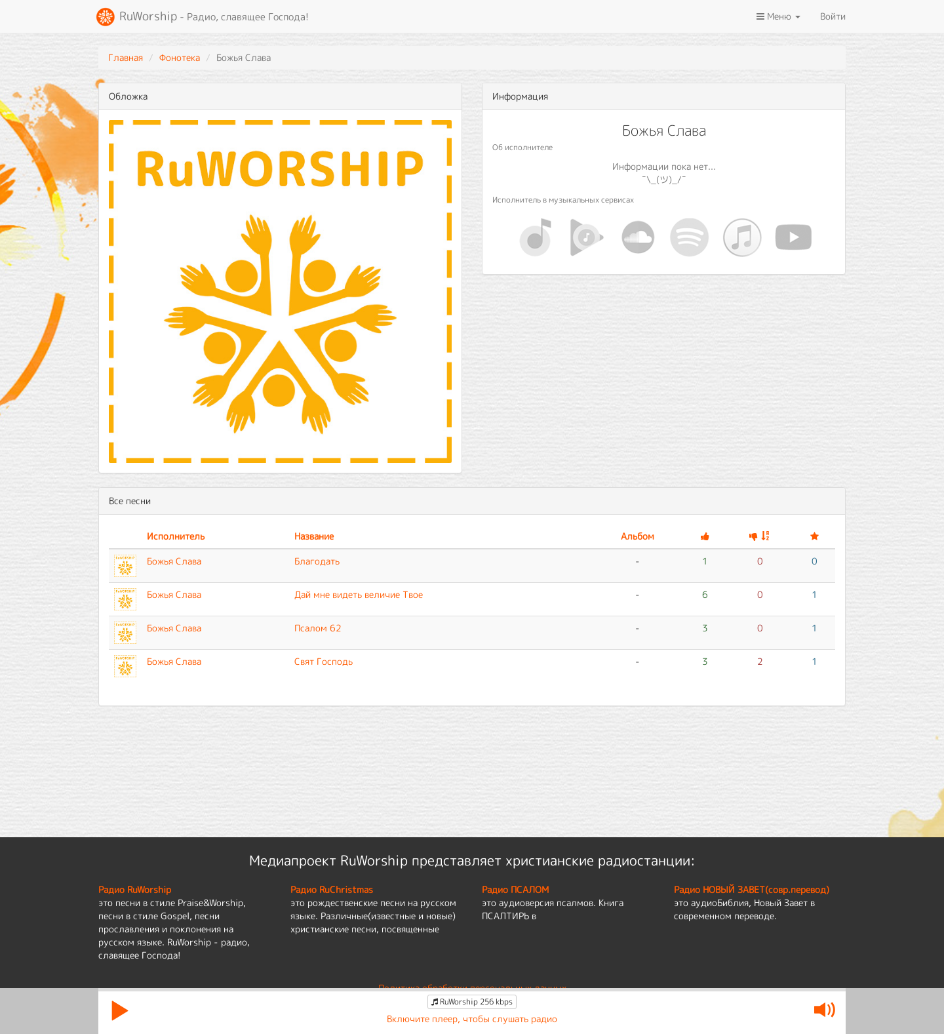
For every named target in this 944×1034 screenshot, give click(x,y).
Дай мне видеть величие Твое (358, 594)
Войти (833, 16)
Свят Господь (323, 661)
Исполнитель (176, 536)
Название (314, 536)
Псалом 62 (318, 628)
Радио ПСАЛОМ (515, 889)
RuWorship (202, 17)
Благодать (317, 561)
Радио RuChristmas (331, 889)
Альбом (637, 536)
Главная (125, 57)
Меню (778, 16)
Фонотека (179, 57)
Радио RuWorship (134, 889)
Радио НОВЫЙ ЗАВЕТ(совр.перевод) (751, 889)
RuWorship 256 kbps (472, 1001)
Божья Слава (174, 561)
